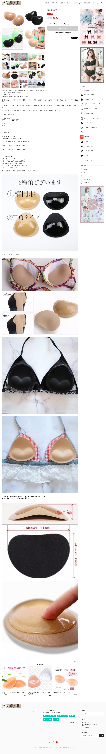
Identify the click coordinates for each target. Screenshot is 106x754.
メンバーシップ (77, 3)
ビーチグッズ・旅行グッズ (91, 127)
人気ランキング (88, 90)
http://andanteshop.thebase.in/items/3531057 (15, 96)
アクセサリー (88, 132)
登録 (102, 735)
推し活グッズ (88, 160)
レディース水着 (88, 99)
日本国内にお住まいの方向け (63, 33)
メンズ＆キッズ (88, 146)
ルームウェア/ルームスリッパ (92, 104)
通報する (76, 661)
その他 (86, 155)
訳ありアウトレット (90, 137)
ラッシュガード (88, 123)
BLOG (68, 3)
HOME (47, 3)
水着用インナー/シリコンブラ (92, 108)
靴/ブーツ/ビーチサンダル (91, 118)
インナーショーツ (89, 113)
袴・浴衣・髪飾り (89, 95)
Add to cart (62, 28)
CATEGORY (54, 3)
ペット (86, 141)
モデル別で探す (88, 151)
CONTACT (87, 3)
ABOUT (62, 3)
